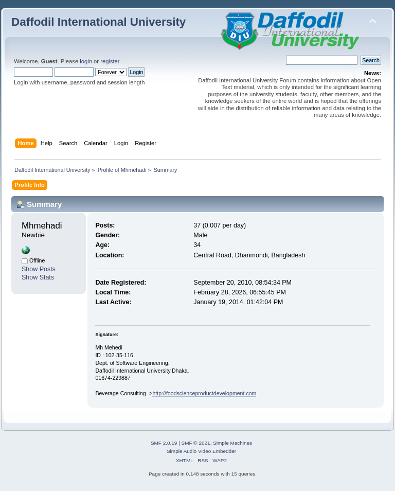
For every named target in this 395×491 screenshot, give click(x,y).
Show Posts (39, 269)
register (109, 61)
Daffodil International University (98, 21)
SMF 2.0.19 (164, 443)
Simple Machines (232, 443)
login (86, 61)
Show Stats (38, 277)
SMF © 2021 (196, 443)
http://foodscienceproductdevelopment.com (204, 393)
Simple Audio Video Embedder (201, 451)
